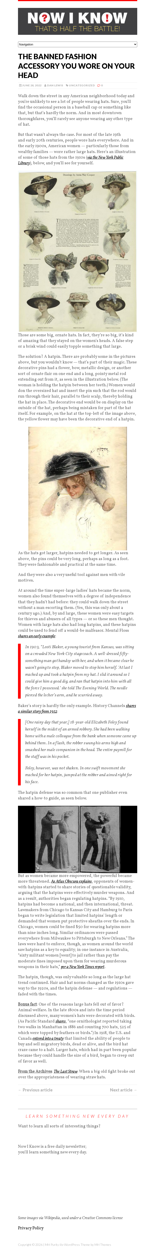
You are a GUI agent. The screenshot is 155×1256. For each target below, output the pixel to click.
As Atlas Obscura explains (71, 881)
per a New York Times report (82, 967)
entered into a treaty (48, 1039)
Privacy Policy (31, 1228)
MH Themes (102, 1245)
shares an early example (36, 636)
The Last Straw (65, 1072)
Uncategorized (82, 85)
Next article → (123, 1089)
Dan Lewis (55, 85)
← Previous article (35, 1089)
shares (61, 1021)
